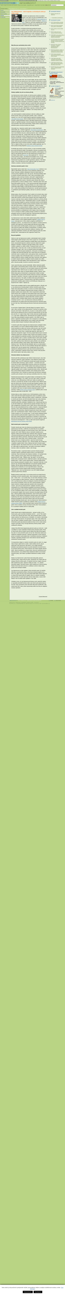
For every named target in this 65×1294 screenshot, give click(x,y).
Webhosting (12, 602)
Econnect (36, 602)
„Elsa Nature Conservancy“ (37, 129)
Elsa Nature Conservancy (57, 17)
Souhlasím (38, 1292)
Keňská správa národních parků (27, 389)
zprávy (2, 10)
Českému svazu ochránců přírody (34, 145)
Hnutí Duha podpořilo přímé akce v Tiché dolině (57, 26)
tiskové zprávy (4, 13)
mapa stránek (58, 600)
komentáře (3, 12)
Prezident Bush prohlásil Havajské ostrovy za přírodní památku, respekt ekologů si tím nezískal (57, 41)
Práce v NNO (47, 0)
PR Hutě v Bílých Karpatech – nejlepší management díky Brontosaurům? (56, 46)
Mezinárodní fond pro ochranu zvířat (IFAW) (21, 421)
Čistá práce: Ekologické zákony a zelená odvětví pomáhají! (57, 67)
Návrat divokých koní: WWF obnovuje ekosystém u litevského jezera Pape (57, 63)
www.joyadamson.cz (42, 19)
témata (2, 15)
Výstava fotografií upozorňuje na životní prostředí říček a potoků (57, 55)
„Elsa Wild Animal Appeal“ (17, 119)
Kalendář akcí (40, 0)
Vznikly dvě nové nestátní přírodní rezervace (56, 32)
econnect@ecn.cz (46, 603)
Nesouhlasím (27, 1292)
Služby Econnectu (55, 86)
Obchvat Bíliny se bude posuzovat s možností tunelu (57, 23)
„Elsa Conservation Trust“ (33, 169)
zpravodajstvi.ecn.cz (14, 8)
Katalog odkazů (53, 0)
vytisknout (52, 100)
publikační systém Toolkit (27, 602)
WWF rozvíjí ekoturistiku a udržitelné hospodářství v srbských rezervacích (57, 36)
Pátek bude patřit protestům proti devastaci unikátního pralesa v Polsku (56, 59)
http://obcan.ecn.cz (54, 79)
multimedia (3, 17)
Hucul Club (25, 155)
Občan (58, 0)
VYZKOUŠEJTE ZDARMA (55, 97)
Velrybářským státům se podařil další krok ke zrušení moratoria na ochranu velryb (57, 50)
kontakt (51, 600)
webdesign (17, 602)
